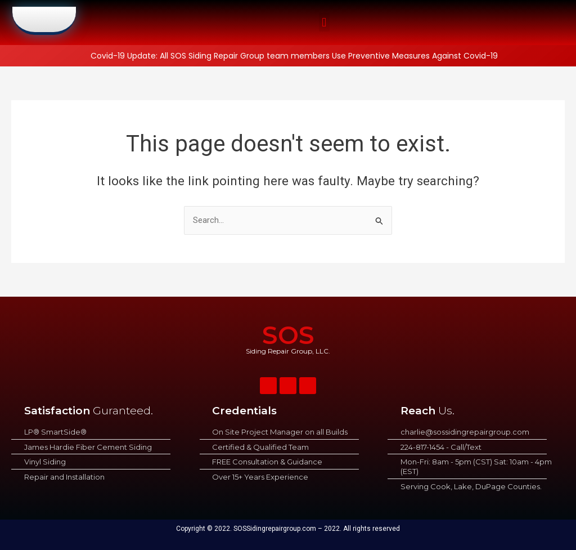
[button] (324, 23)
